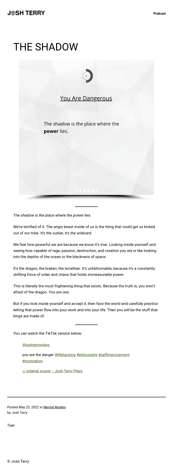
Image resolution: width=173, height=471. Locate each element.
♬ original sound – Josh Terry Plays (52, 371)
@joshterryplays (36, 345)
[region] (86, 130)
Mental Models (54, 407)
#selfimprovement (113, 354)
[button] (26, 127)
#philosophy (87, 354)
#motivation (32, 361)
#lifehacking (65, 354)
